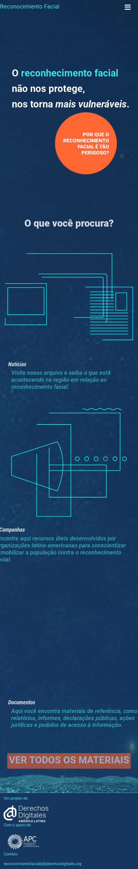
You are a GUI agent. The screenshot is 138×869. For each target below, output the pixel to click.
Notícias (21, 364)
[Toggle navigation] (127, 7)
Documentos (25, 702)
